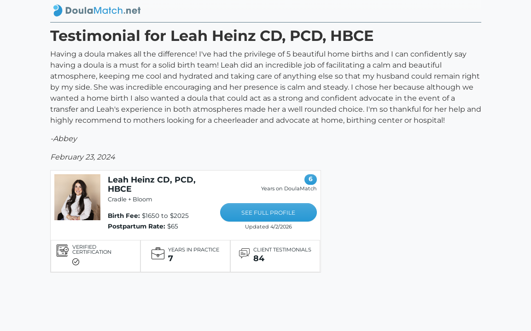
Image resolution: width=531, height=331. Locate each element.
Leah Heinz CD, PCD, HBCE (152, 184)
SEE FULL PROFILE (268, 212)
